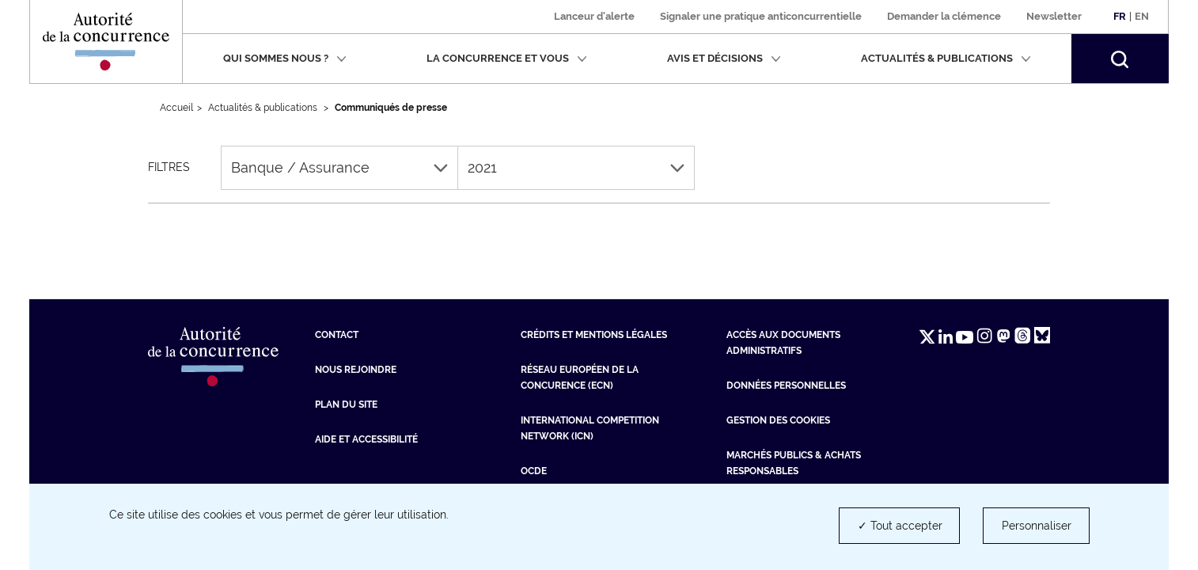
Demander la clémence (944, 16)
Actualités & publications (946, 58)
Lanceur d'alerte (594, 16)
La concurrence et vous (507, 58)
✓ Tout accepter (900, 525)
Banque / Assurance (339, 167)
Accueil (176, 107)
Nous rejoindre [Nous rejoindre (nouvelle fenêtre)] (355, 369)
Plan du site (346, 404)
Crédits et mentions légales (594, 334)
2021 (576, 167)
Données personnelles (786, 385)
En (1142, 16)
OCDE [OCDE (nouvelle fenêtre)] (534, 471)
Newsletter (1054, 16)
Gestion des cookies (778, 420)
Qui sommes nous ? (285, 58)
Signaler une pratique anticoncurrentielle (761, 16)
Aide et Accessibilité (366, 439)
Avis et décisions (724, 58)
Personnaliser (1036, 525)
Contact (336, 334)
